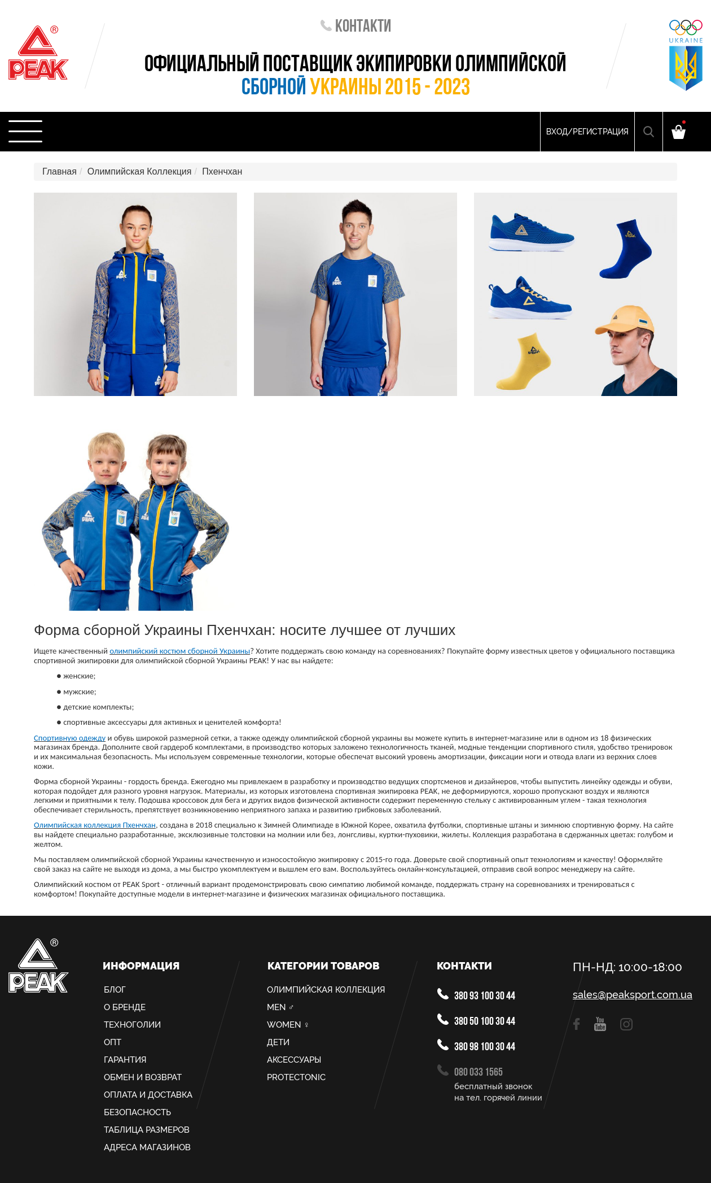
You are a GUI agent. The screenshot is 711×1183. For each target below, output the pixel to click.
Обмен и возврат (143, 1077)
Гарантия (125, 1060)
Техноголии (132, 1025)
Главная (59, 171)
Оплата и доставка (148, 1095)
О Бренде (125, 1007)
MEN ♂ (281, 1007)
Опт (112, 1042)
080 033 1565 (470, 1071)
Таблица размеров (147, 1130)
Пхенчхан (222, 171)
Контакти (356, 27)
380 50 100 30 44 (476, 1021)
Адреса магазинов (147, 1147)
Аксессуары (294, 1060)
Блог (115, 990)
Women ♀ (288, 1025)
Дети (278, 1042)
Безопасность (137, 1112)
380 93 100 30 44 (476, 995)
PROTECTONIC (296, 1077)
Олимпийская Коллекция (139, 171)
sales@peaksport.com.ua (632, 995)
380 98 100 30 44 (476, 1046)
